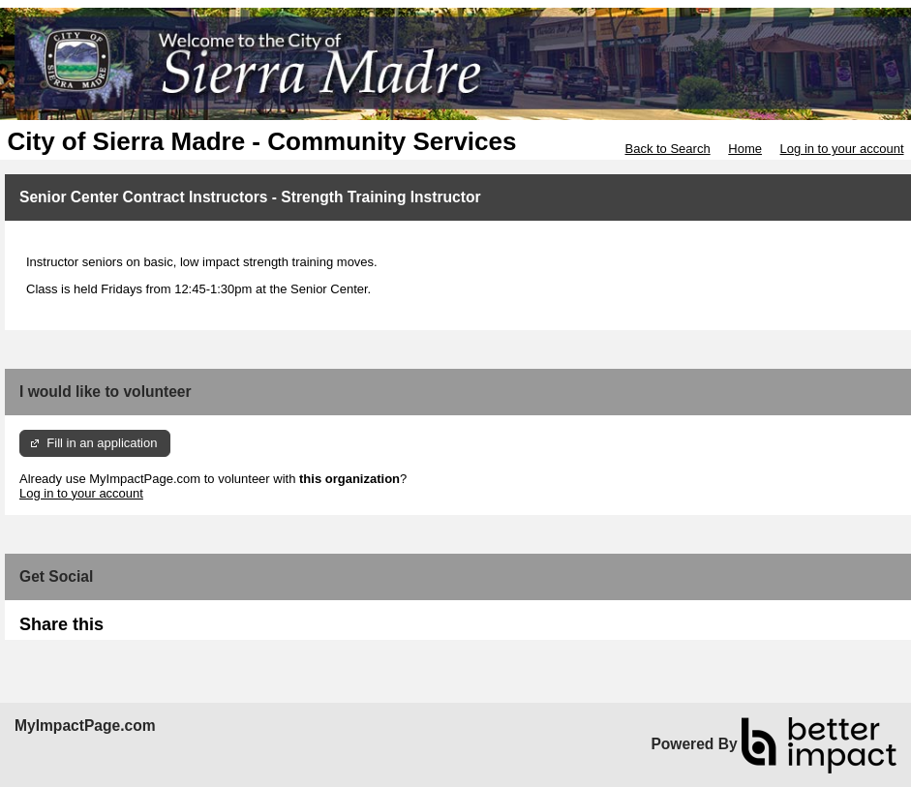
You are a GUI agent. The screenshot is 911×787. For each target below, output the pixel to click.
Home (745, 148)
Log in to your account (842, 148)
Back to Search (667, 148)
